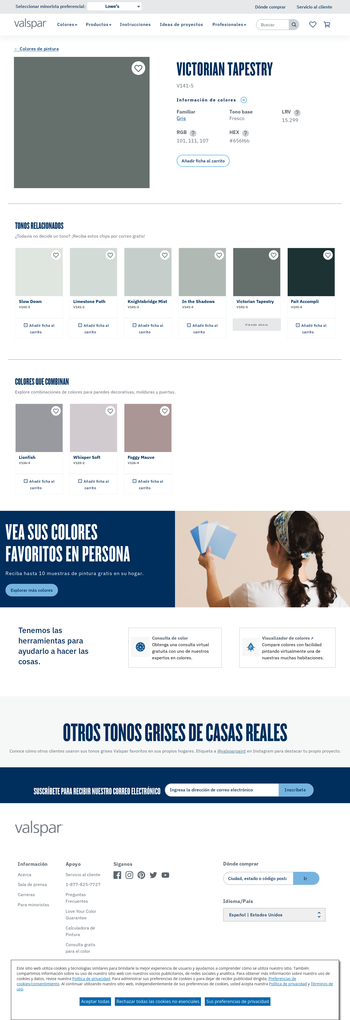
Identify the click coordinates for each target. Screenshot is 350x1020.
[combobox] (272, 24)
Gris (181, 118)
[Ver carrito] (327, 24)
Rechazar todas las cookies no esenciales (157, 1001)
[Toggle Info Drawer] (243, 100)
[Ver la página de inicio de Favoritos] (313, 24)
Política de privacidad (91, 978)
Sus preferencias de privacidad (237, 1001)
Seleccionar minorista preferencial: (51, 6)
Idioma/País (238, 901)
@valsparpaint (231, 751)
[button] (296, 113)
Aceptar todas (95, 1001)
